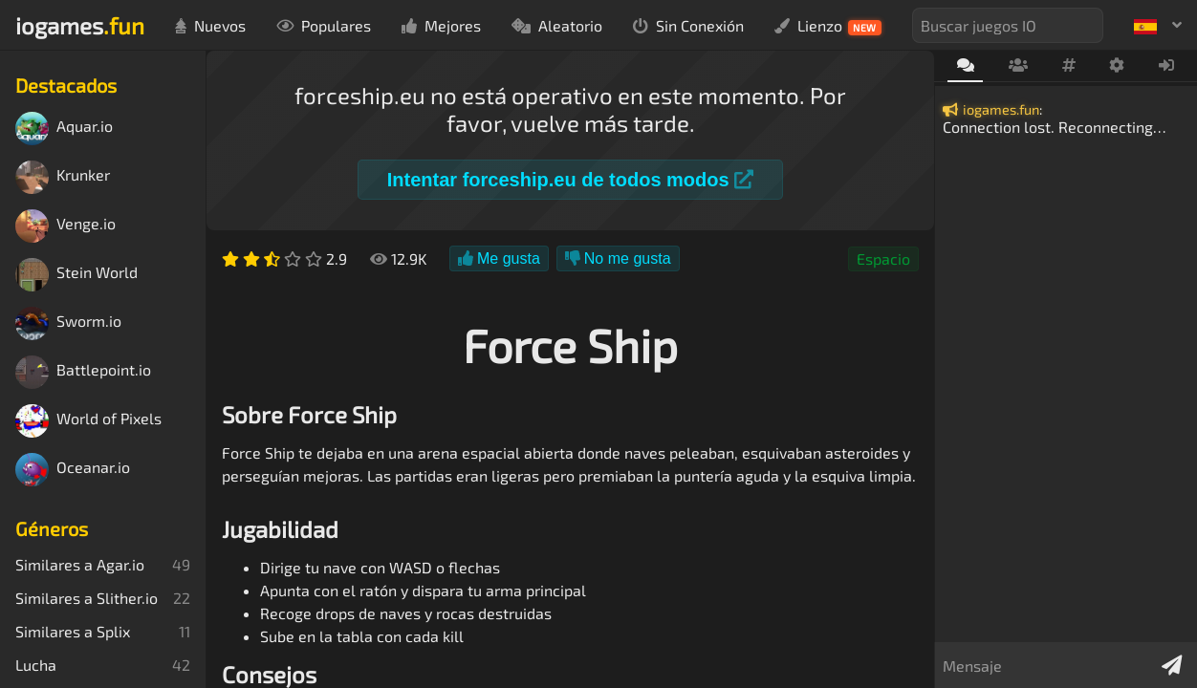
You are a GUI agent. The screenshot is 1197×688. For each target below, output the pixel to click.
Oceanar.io (72, 469)
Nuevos (210, 25)
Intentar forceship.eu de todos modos (570, 179)
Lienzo (827, 25)
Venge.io (65, 226)
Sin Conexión (688, 25)
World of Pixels (88, 421)
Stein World (76, 274)
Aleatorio (556, 25)
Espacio (883, 258)
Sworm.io (68, 323)
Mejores (441, 25)
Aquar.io (64, 128)
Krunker (62, 177)
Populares (323, 25)
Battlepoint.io (83, 372)
